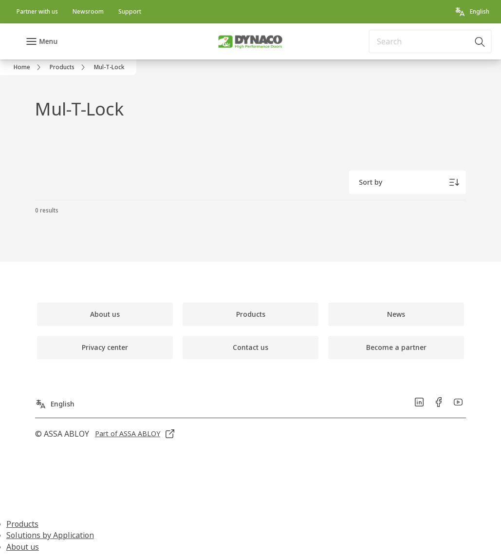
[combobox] (430, 41)
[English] (471, 11)
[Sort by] (407, 182)
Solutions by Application (50, 535)
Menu (48, 41)
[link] (37, 11)
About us (22, 546)
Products (22, 524)
